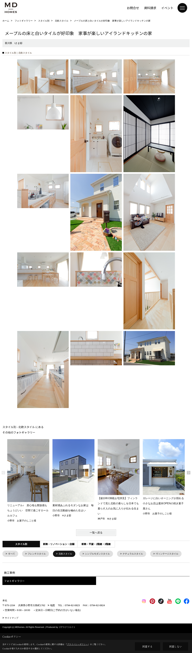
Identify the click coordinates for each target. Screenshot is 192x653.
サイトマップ (11, 627)
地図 (52, 614)
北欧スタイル (68, 554)
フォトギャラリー (14, 590)
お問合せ (133, 8)
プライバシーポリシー (77, 644)
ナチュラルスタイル (139, 554)
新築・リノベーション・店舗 (58, 544)
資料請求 (150, 8)
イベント (167, 8)
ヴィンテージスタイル (20, 563)
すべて (12, 554)
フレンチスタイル (38, 554)
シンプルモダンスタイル (101, 554)
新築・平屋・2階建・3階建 (96, 544)
